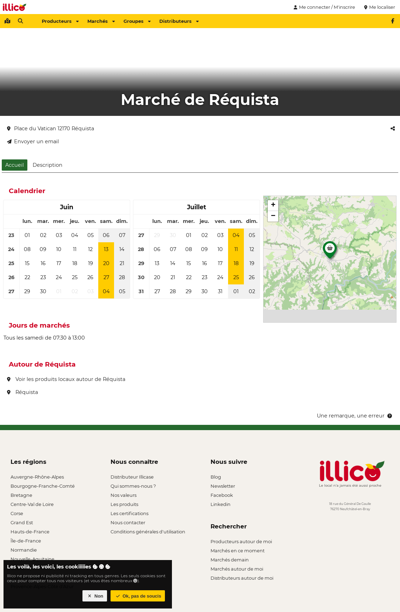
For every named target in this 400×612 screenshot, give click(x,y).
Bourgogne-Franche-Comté (43, 486)
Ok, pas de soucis (137, 596)
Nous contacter (128, 522)
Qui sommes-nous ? (133, 486)
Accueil (14, 165)
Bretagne (21, 495)
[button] (330, 251)
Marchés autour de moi (237, 569)
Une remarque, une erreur (355, 416)
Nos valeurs (123, 495)
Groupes (137, 21)
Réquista (22, 392)
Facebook (222, 495)
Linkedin (221, 504)
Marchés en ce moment (238, 550)
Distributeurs (179, 21)
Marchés (101, 21)
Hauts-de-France (30, 531)
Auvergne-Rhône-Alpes (37, 477)
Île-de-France (26, 541)
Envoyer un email (33, 141)
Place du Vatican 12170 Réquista (50, 128)
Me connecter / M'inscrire (323, 7)
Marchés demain (230, 559)
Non (95, 596)
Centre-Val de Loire (32, 504)
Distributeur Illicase (132, 477)
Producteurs (60, 21)
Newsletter (223, 486)
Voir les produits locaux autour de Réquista (66, 379)
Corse (17, 513)
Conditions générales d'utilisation (148, 531)
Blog (216, 477)
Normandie (24, 550)
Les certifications (129, 513)
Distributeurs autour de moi (242, 578)
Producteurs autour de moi (241, 541)
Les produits (124, 504)
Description (47, 165)
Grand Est (22, 522)
